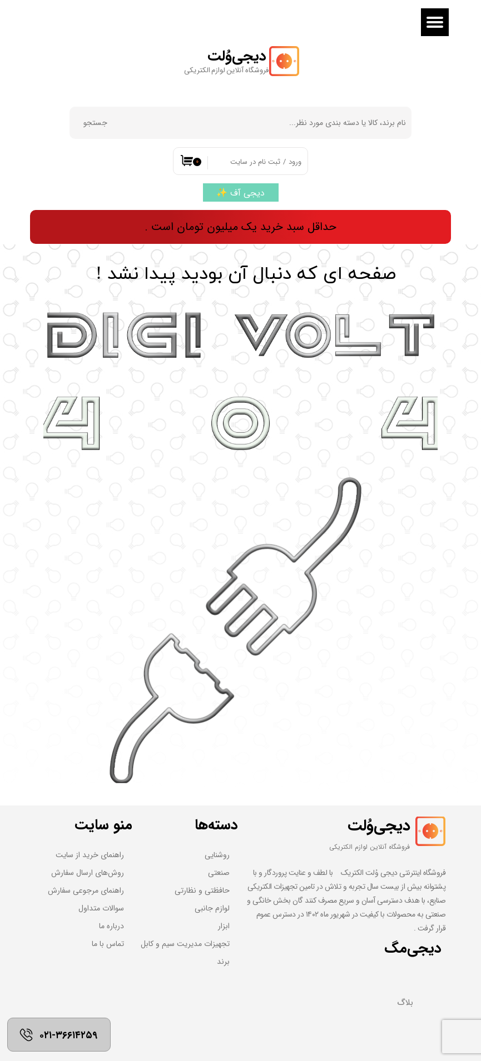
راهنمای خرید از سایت (90, 855)
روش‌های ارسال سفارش (87, 873)
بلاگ (405, 1002)
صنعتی (219, 873)
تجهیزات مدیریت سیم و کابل (185, 944)
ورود (295, 162)
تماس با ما (108, 944)
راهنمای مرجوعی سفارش (86, 890)
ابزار (224, 926)
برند (223, 961)
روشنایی (217, 855)
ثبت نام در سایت (255, 162)
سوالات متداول (101, 908)
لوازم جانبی (212, 908)
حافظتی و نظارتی (202, 890)
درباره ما (111, 926)
